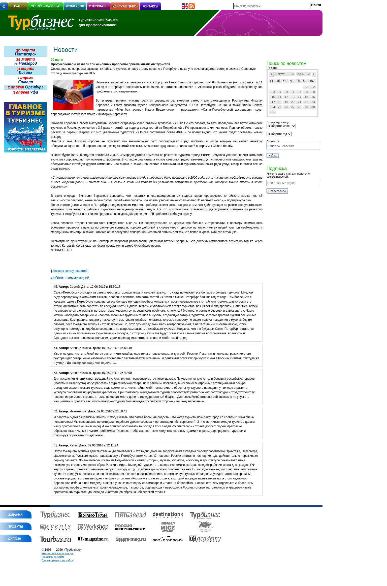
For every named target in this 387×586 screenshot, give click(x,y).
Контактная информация (57, 553)
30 (313, 107)
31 (273, 112)
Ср (285, 81)
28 (299, 107)
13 (293, 97)
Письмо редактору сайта (57, 560)
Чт (292, 81)
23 (313, 102)
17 (273, 102)
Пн (272, 81)
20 (293, 102)
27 (293, 107)
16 (313, 97)
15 (306, 97)
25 (279, 107)
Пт (299, 81)
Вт (279, 81)
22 (306, 102)
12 (286, 97)
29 (306, 107)
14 (299, 97)
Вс (312, 81)
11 (279, 97)
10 (273, 97)
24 (273, 107)
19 (286, 102)
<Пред (271, 74)
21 (299, 102)
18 (279, 102)
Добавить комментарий (70, 278)
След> (314, 74)
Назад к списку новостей (69, 271)
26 (286, 107)
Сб (305, 81)
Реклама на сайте (53, 556)
